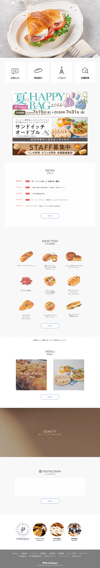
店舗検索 (43, 553)
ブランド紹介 (71, 553)
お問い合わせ (76, 556)
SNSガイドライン (50, 556)
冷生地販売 (22, 556)
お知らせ (15, 553)
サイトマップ (64, 556)
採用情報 (61, 553)
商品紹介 (25, 553)
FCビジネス (84, 553)
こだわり (34, 553)
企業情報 (52, 553)
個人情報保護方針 (35, 556)
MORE (50, 216)
